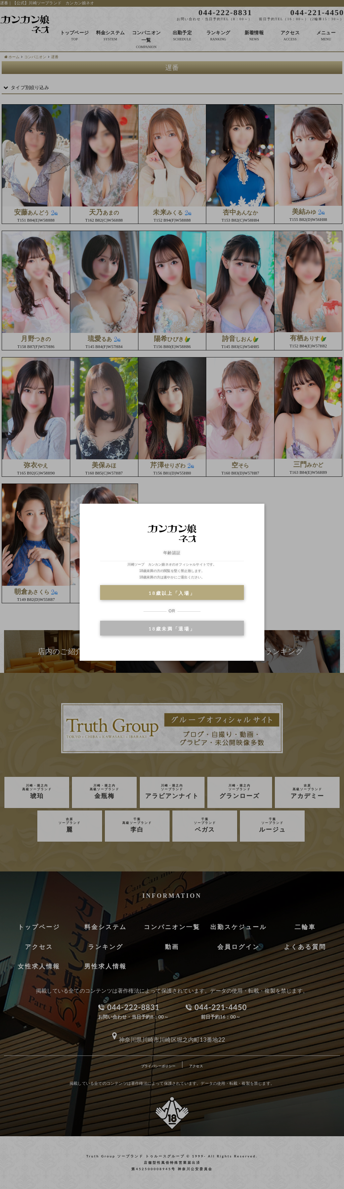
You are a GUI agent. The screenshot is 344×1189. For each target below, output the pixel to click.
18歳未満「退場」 (171, 628)
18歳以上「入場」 (171, 593)
